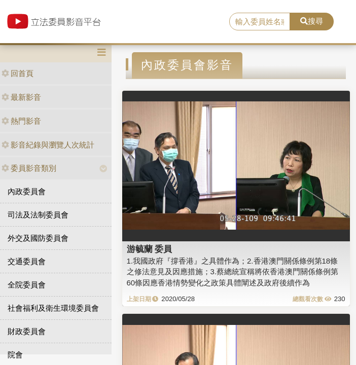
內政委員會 (27, 191)
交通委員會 (27, 261)
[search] (259, 22)
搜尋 (311, 21)
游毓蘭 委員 (149, 248)
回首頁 (17, 73)
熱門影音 (21, 121)
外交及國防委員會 (38, 238)
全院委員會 (27, 284)
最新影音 (21, 97)
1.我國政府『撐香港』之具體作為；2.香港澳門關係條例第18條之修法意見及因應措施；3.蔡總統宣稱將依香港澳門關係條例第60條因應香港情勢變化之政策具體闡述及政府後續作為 (233, 272)
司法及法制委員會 (38, 214)
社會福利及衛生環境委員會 (53, 308)
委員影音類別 (29, 168)
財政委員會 (27, 331)
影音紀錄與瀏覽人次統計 (48, 144)
